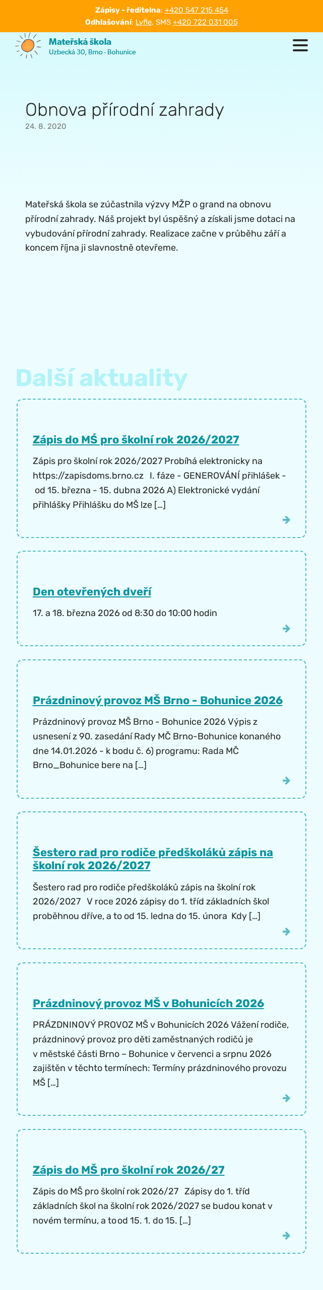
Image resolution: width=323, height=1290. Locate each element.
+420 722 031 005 (205, 22)
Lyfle (144, 22)
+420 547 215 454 (196, 10)
